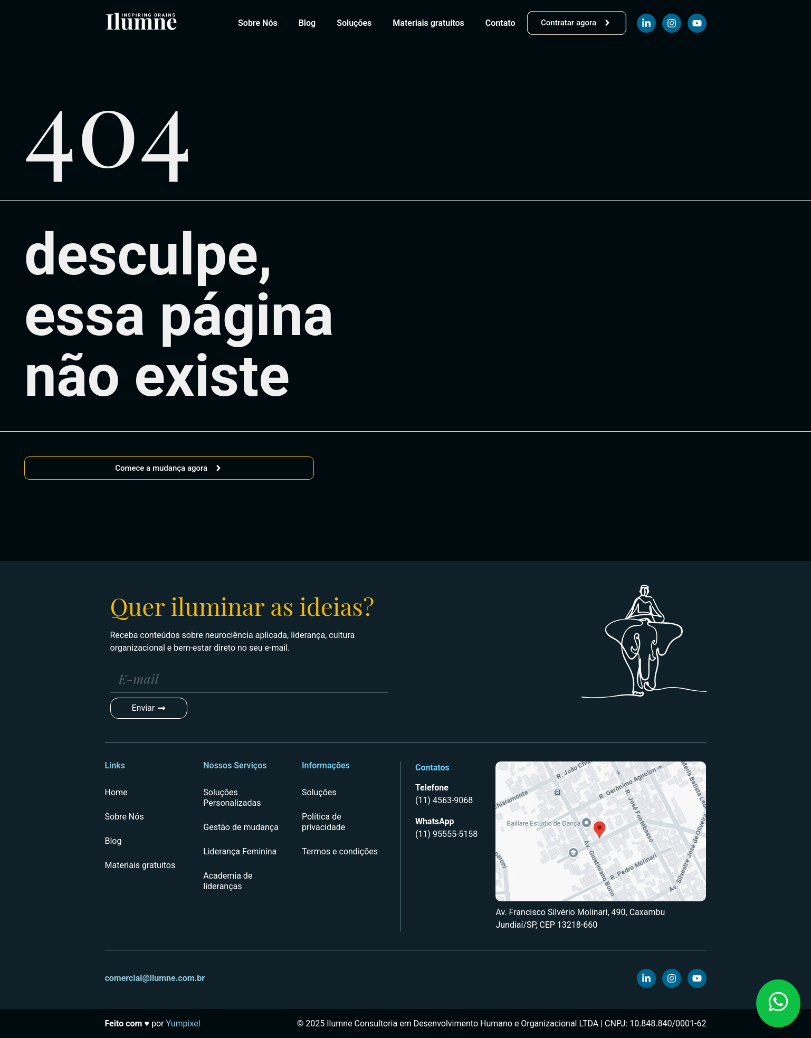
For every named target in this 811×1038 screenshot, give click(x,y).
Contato (500, 23)
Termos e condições (340, 851)
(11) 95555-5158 (446, 834)
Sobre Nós (258, 23)
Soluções (354, 23)
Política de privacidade (323, 822)
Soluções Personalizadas (232, 797)
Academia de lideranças (227, 881)
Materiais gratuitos (428, 23)
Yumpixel (182, 1023)
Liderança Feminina (239, 851)
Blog (307, 23)
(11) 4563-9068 (444, 800)
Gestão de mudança (241, 827)
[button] (778, 1003)
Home (116, 792)
